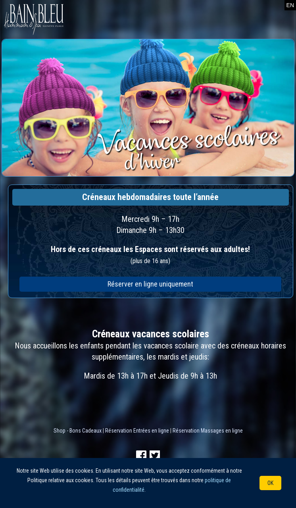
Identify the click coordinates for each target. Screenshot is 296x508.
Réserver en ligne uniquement (150, 284)
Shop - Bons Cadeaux (78, 430)
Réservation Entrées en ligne (137, 430)
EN (290, 5)
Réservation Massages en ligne (208, 430)
